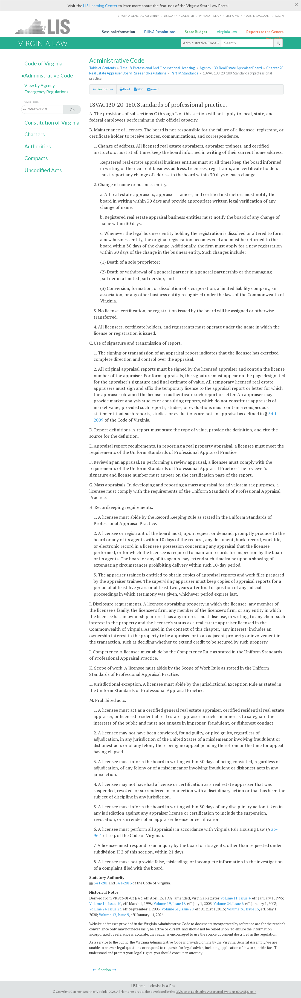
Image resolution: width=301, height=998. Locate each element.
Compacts (36, 158)
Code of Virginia (43, 63)
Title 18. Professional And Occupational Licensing (157, 68)
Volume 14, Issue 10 (105, 903)
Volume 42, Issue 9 (114, 914)
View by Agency (39, 85)
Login (279, 15)
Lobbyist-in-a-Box (162, 986)
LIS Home (138, 986)
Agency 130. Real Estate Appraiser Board (230, 68)
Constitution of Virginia (51, 122)
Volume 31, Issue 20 (177, 909)
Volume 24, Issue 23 (105, 909)
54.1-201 (101, 883)
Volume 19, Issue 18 (170, 903)
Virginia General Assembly (138, 15)
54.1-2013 (124, 883)
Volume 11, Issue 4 (235, 898)
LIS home (232, 15)
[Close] (296, 4)
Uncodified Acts (43, 170)
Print (125, 89)
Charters (34, 134)
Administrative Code (201, 43)
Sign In (251, 991)
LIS (45, 26)
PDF (138, 89)
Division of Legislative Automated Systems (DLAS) (211, 991)
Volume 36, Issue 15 (243, 909)
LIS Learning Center (100, 5)
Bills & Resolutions (159, 32)
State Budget (196, 32)
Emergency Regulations (46, 91)
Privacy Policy (210, 15)
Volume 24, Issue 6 (228, 903)
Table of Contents (102, 68)
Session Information (118, 32)
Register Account (257, 15)
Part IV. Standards (184, 73)
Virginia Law (227, 32)
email (153, 89)
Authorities (37, 146)
